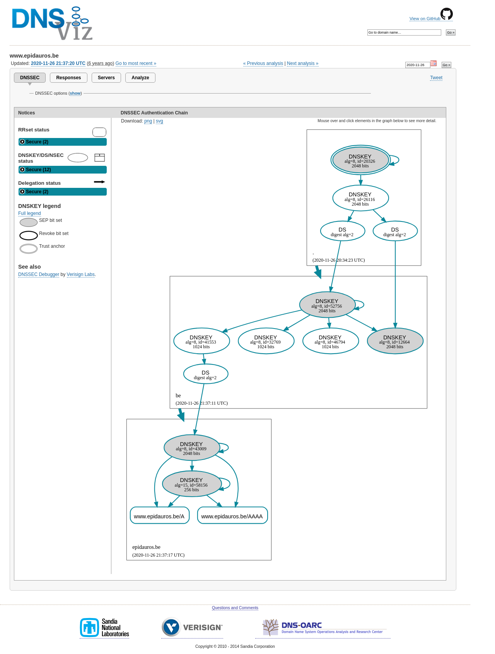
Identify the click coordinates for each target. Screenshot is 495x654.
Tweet (436, 77)
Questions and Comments (235, 608)
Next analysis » (302, 63)
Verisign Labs (81, 274)
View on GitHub (431, 18)
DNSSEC (29, 77)
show (75, 93)
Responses (68, 77)
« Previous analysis (263, 63)
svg (159, 121)
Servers (106, 77)
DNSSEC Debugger (38, 274)
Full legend (29, 213)
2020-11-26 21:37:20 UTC (58, 63)
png (148, 121)
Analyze (140, 77)
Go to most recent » (136, 63)
